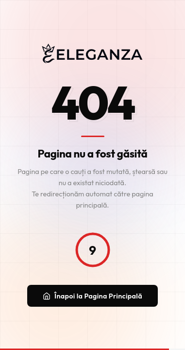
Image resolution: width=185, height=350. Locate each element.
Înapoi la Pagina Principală (92, 296)
